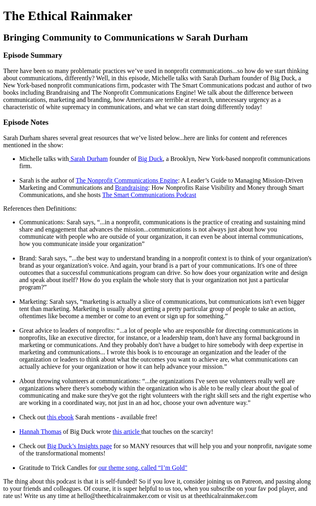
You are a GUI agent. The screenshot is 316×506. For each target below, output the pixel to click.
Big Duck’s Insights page (79, 446)
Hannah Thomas (40, 431)
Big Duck (150, 158)
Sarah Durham (88, 158)
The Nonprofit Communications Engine (127, 180)
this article (127, 431)
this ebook (60, 417)
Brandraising (131, 187)
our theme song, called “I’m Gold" (143, 467)
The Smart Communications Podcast (149, 194)
